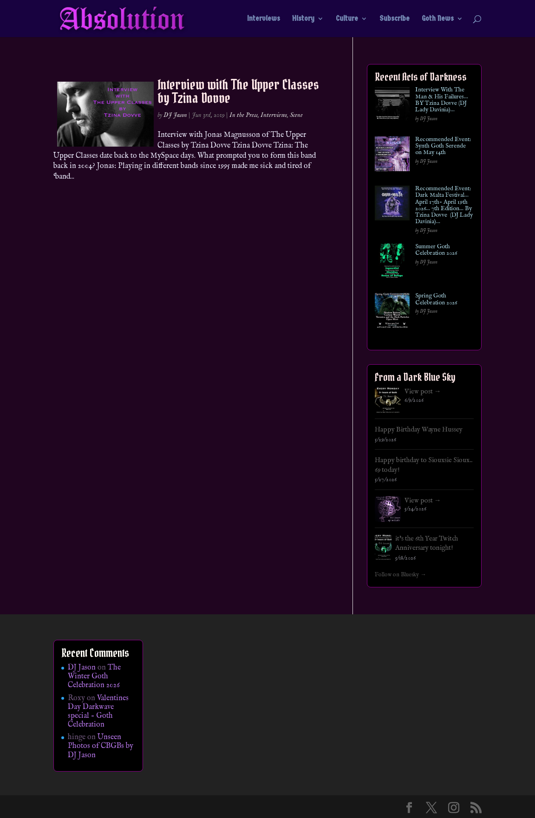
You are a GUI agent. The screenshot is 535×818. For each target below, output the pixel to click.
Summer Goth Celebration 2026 (436, 250)
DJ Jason (175, 115)
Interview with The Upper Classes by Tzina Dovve (238, 91)
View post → (423, 391)
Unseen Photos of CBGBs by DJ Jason (100, 746)
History (303, 19)
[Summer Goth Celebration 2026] (392, 263)
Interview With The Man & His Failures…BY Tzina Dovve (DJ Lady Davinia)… (441, 100)
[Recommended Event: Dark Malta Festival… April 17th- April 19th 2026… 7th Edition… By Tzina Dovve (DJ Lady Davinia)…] (392, 205)
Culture (347, 19)
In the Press (243, 115)
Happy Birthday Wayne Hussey (419, 429)
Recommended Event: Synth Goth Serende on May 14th (443, 146)
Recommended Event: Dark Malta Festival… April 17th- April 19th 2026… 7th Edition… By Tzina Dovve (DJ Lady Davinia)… (444, 205)
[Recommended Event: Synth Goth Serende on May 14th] (392, 155)
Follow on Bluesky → (400, 575)
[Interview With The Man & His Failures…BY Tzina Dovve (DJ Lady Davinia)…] (392, 106)
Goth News (438, 19)
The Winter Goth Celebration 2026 (94, 676)
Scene (296, 115)
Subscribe (394, 19)
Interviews (263, 19)
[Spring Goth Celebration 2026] (392, 312)
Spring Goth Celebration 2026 (436, 299)
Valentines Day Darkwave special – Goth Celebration (98, 712)
